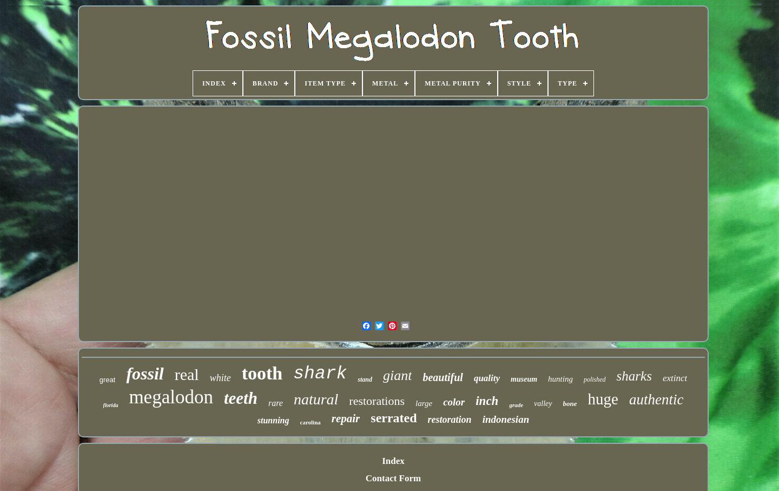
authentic (656, 399)
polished (595, 379)
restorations (377, 401)
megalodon (171, 397)
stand (365, 379)
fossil (144, 373)
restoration (450, 419)
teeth (241, 398)
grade (516, 405)
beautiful (442, 377)
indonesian (506, 419)
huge (603, 399)
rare (275, 403)
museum (524, 379)
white (220, 377)
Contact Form (393, 478)
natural (316, 399)
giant (397, 375)
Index (393, 461)
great (108, 380)
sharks (634, 376)
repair (346, 418)
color (454, 402)
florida (110, 405)
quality (487, 378)
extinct (675, 378)
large (423, 403)
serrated (394, 418)
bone (570, 404)
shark (320, 374)
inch (487, 401)
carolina (310, 422)
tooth (262, 373)
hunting (560, 379)
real (187, 374)
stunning (273, 420)
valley (543, 404)
